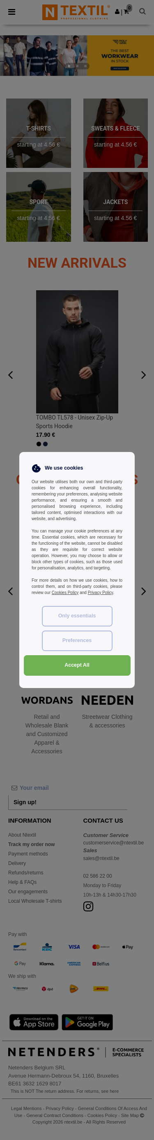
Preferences (77, 640)
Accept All (77, 665)
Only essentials (77, 616)
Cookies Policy (65, 592)
